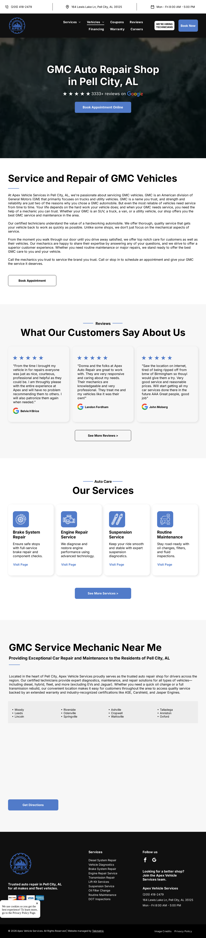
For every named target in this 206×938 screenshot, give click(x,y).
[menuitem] (72, 22)
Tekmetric (98, 930)
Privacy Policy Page (24, 928)
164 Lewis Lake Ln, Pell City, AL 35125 (96, 6)
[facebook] (145, 860)
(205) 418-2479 (21, 6)
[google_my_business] (154, 860)
